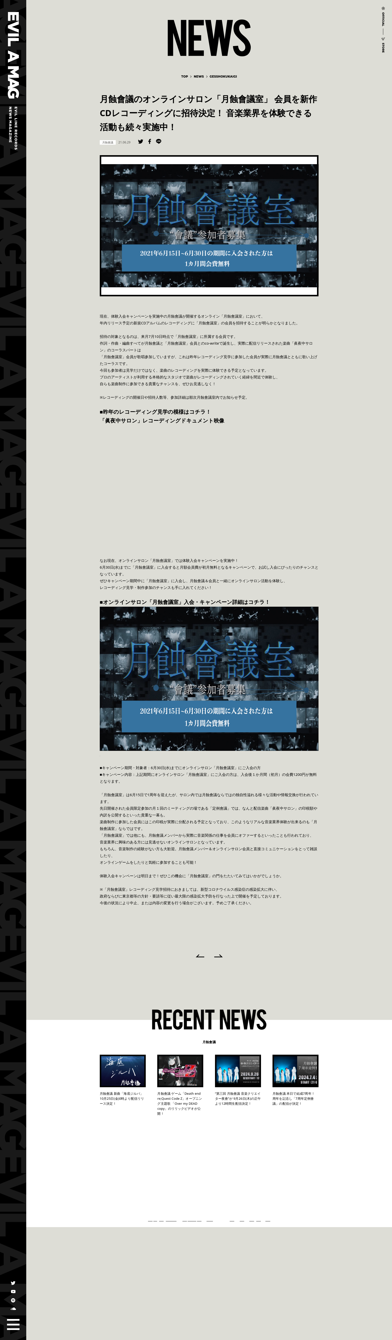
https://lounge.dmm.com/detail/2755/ (133, 754)
